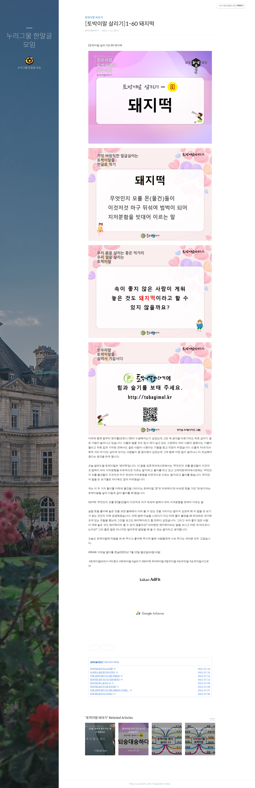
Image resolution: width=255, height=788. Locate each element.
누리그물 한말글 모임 (29, 40)
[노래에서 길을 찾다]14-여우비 (109, 672)
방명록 (23, 781)
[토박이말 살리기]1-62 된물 (108, 668)
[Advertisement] (157, 613)
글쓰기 (10, 781)
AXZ (156, 784)
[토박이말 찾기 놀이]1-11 (107, 683)
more (219, 718)
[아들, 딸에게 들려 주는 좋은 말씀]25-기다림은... (116, 690)
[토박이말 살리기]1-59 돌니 (108, 694)
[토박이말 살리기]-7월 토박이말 (109, 686)
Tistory (174, 784)
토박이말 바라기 (100, 17)
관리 (49, 781)
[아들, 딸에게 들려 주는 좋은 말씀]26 (111, 676)
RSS (36, 781)
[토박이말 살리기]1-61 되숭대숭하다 (112, 679)
